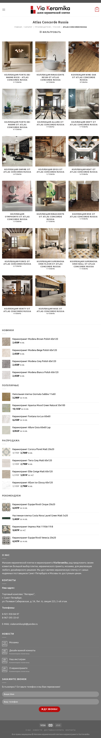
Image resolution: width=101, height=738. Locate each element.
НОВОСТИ (37, 730)
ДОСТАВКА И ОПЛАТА (54, 730)
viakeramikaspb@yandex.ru (24, 624)
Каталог (28, 27)
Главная (18, 27)
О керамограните (18, 668)
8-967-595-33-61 (10, 617)
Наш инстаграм (17, 659)
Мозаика (14, 642)
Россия (56, 27)
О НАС (28, 730)
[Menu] (3, 9)
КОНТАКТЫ (71, 730)
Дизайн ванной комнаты (22, 650)
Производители (43, 27)
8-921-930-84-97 (10, 614)
